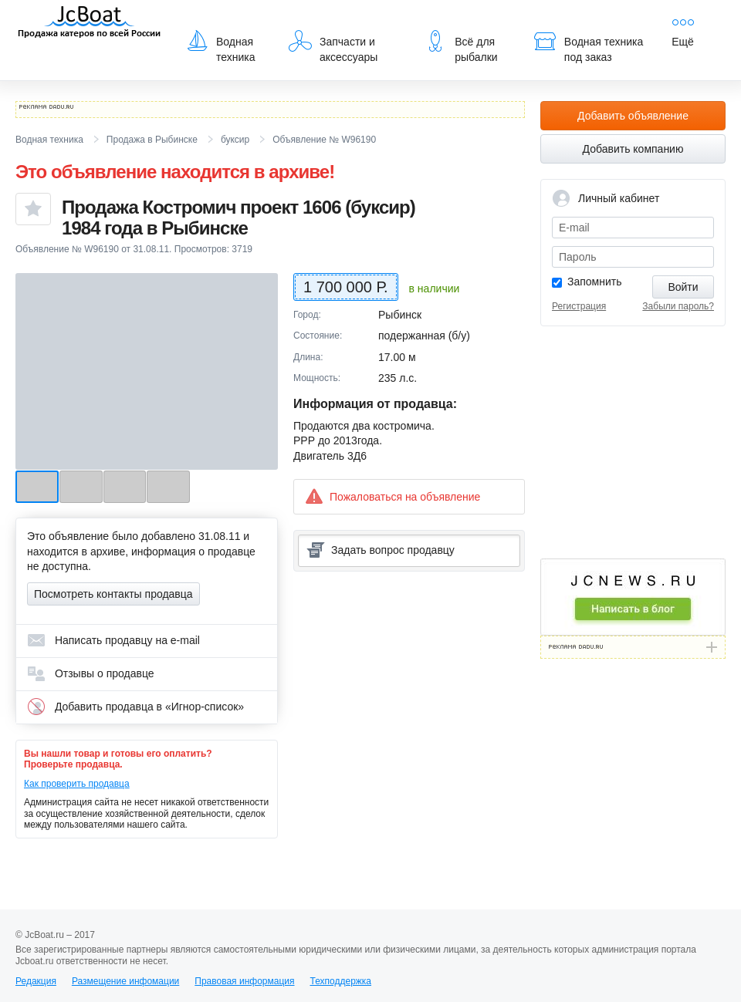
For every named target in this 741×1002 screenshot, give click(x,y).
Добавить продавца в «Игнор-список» (135, 706)
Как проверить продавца (77, 783)
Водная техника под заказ (588, 46)
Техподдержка (340, 981)
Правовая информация (244, 981)
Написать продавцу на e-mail (113, 640)
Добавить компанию (633, 149)
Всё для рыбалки (460, 46)
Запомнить (594, 281)
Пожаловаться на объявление (392, 496)
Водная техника (220, 46)
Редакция (35, 981)
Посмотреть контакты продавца (113, 594)
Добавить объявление (633, 116)
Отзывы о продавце (90, 673)
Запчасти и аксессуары (333, 46)
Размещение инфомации (125, 981)
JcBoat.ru (89, 23)
